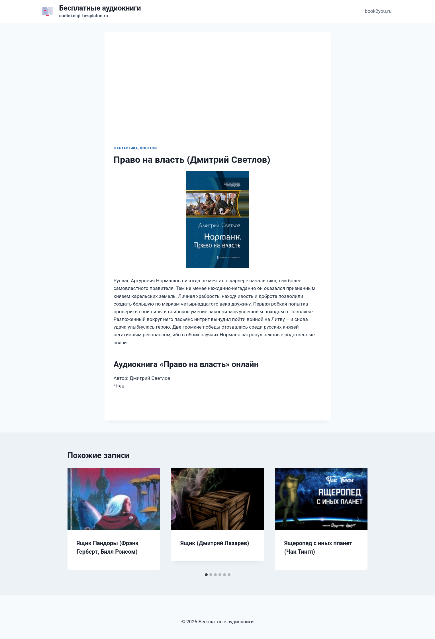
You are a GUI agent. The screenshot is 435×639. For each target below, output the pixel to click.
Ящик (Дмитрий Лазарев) (214, 543)
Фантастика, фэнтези (135, 148)
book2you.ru (378, 11)
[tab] (206, 574)
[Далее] (357, 519)
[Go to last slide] (78, 519)
